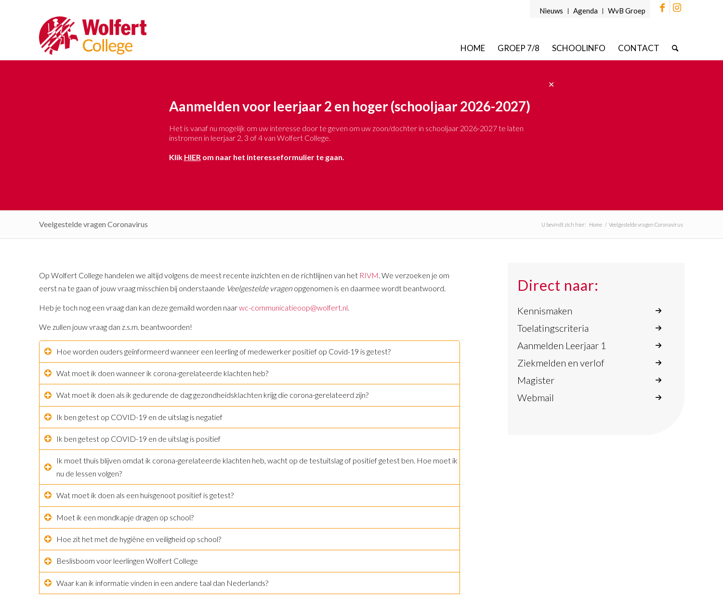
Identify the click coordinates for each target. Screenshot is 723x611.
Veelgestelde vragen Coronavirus (93, 224)
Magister (535, 380)
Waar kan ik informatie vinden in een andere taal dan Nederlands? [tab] (156, 582)
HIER (192, 157)
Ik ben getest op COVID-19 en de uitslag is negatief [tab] (133, 416)
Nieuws (551, 10)
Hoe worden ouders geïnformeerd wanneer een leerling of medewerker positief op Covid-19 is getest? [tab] (217, 351)
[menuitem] (551, 11)
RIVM (369, 275)
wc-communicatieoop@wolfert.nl (293, 307)
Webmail (535, 397)
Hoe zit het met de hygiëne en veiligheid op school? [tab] (132, 538)
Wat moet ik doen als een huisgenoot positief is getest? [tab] (139, 495)
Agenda (585, 10)
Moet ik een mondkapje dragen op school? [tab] (119, 517)
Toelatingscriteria (553, 328)
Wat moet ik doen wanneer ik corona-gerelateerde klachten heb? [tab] (156, 373)
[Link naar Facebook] (663, 7)
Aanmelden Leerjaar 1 (561, 345)
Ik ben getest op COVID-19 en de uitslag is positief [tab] (132, 438)
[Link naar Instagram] (677, 7)
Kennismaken (544, 310)
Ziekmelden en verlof (561, 362)
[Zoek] (675, 48)
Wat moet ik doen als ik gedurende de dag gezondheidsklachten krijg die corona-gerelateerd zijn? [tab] (206, 394)
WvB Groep (626, 10)
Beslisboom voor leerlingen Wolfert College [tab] (121, 560)
